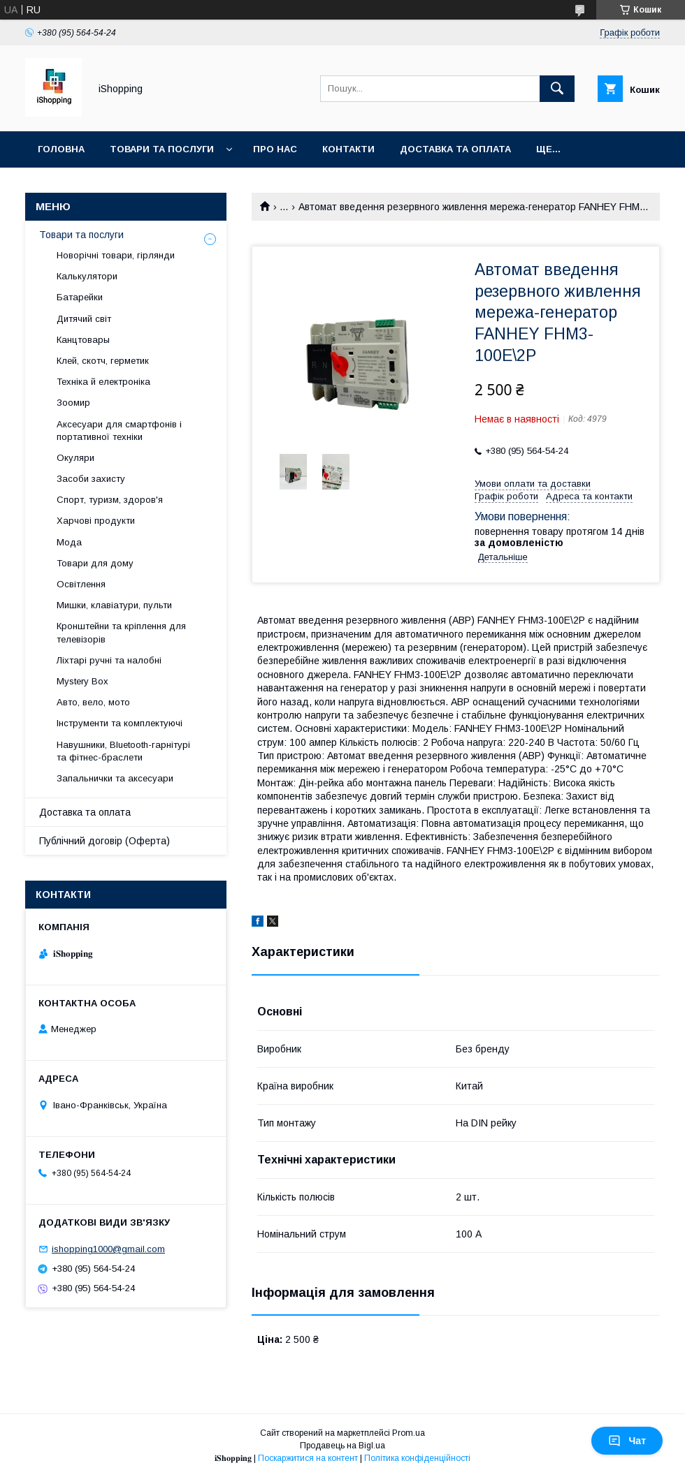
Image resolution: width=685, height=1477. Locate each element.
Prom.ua (408, 1433)
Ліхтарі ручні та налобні (109, 660)
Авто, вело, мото (93, 702)
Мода (69, 542)
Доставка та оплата (455, 149)
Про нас (275, 149)
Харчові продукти (96, 520)
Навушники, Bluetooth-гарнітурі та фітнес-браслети (123, 751)
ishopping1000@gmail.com (108, 1249)
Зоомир (73, 402)
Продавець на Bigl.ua (342, 1445)
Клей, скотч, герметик (103, 360)
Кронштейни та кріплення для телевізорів (121, 632)
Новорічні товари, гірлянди (116, 255)
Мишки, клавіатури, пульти (114, 605)
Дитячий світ (84, 319)
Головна (61, 149)
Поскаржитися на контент (308, 1458)
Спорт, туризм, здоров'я (110, 499)
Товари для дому (95, 563)
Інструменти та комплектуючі (119, 723)
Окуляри (75, 458)
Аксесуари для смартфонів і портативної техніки (119, 430)
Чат (627, 1440)
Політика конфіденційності (417, 1458)
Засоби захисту (91, 478)
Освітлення (81, 584)
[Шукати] (557, 88)
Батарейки (80, 297)
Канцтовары (83, 340)
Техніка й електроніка (103, 381)
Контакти (348, 149)
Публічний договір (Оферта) (104, 840)
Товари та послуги (162, 149)
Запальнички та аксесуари (115, 778)
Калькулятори (87, 276)
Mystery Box (82, 681)
